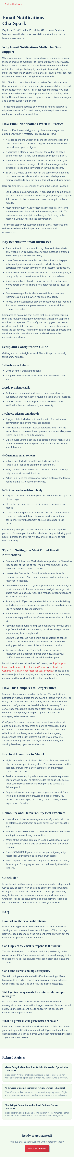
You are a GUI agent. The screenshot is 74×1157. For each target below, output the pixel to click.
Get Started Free (37, 1148)
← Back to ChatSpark (12, 4)
